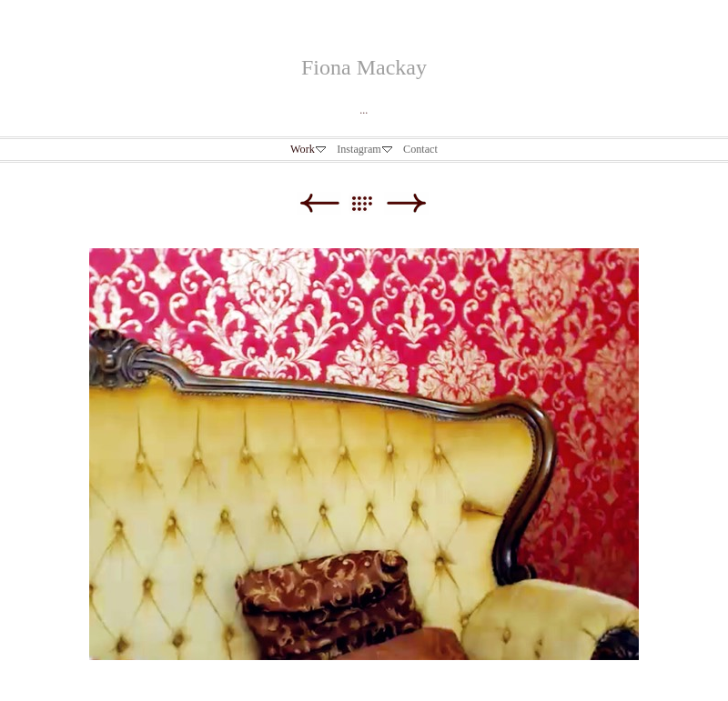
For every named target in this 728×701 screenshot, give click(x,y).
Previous (319, 203)
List (371, 203)
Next (406, 203)
